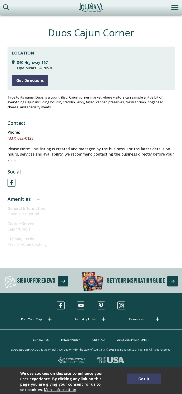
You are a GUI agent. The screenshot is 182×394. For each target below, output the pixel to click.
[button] (37, 319)
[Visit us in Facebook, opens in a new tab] (61, 305)
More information (60, 389)
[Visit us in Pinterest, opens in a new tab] (101, 305)
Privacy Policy (70, 340)
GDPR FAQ (98, 340)
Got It (144, 378)
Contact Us (41, 340)
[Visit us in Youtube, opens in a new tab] (81, 305)
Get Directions (30, 80)
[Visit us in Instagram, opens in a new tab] (121, 305)
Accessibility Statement (133, 340)
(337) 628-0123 (20, 138)
